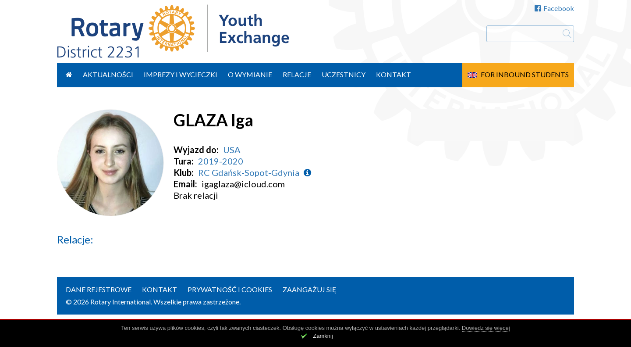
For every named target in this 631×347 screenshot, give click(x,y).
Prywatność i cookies (230, 289)
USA (232, 149)
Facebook (554, 8)
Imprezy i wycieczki (180, 74)
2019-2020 (220, 161)
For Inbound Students (525, 74)
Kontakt (393, 74)
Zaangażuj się (310, 289)
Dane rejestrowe (98, 289)
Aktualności (108, 74)
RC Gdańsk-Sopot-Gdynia (248, 172)
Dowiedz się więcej (486, 328)
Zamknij (323, 336)
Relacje (297, 74)
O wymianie (250, 74)
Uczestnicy (343, 74)
